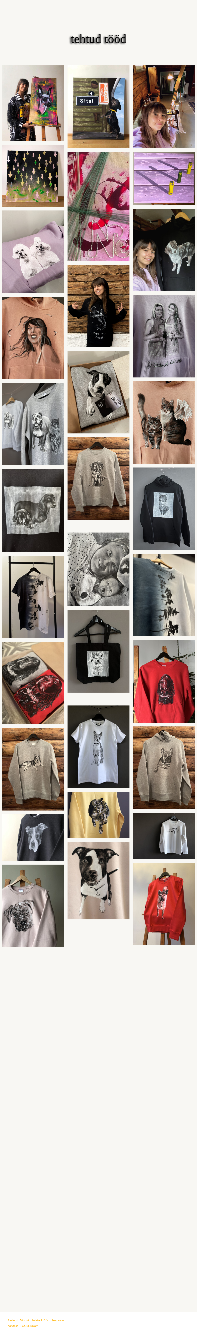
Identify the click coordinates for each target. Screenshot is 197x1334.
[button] (142, 7)
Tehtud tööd (42, 1320)
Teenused (61, 1320)
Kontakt (13, 1326)
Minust (26, 1320)
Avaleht (13, 1320)
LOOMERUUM (31, 1326)
